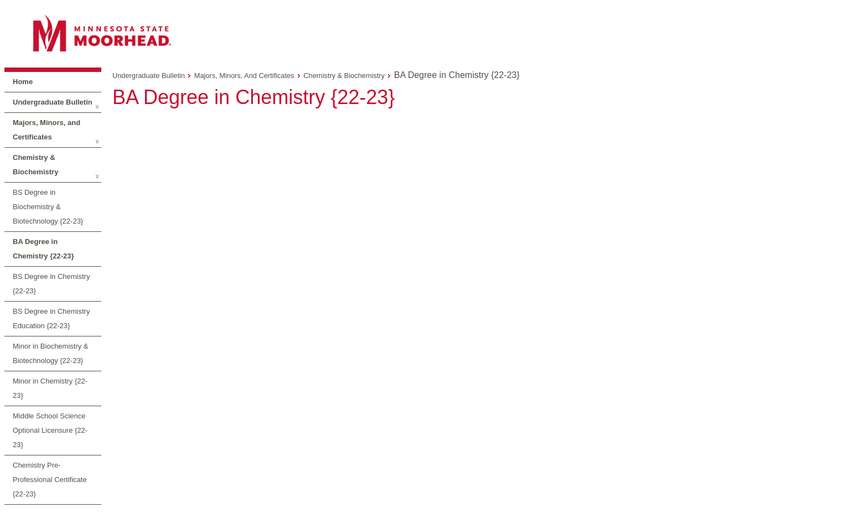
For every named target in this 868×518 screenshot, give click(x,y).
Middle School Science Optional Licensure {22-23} (50, 430)
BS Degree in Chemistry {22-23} (51, 283)
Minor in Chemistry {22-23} (50, 388)
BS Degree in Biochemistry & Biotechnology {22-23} (48, 206)
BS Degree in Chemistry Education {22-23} (51, 318)
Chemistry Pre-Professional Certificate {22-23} (50, 479)
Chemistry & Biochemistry (35, 164)
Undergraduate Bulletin (52, 102)
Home (23, 81)
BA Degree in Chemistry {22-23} (43, 248)
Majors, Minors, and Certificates (46, 129)
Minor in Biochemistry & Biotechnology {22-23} (51, 353)
